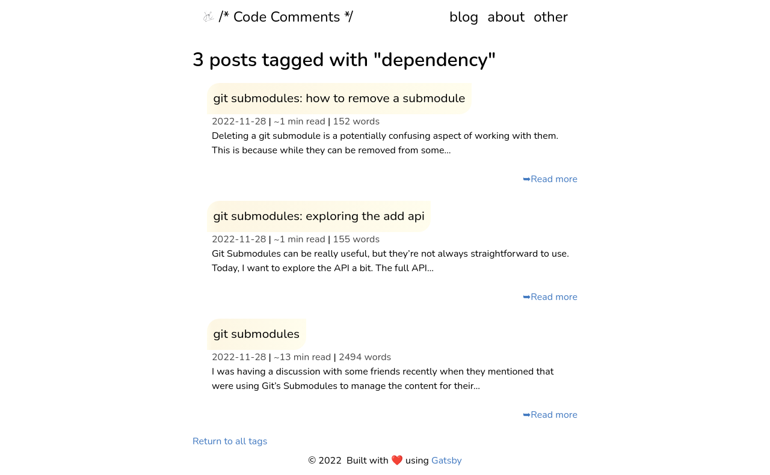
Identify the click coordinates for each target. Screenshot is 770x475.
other (551, 17)
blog (463, 17)
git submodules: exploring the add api (318, 215)
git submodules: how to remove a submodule (339, 98)
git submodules (256, 333)
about (506, 17)
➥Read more (550, 179)
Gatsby (446, 460)
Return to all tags (229, 441)
